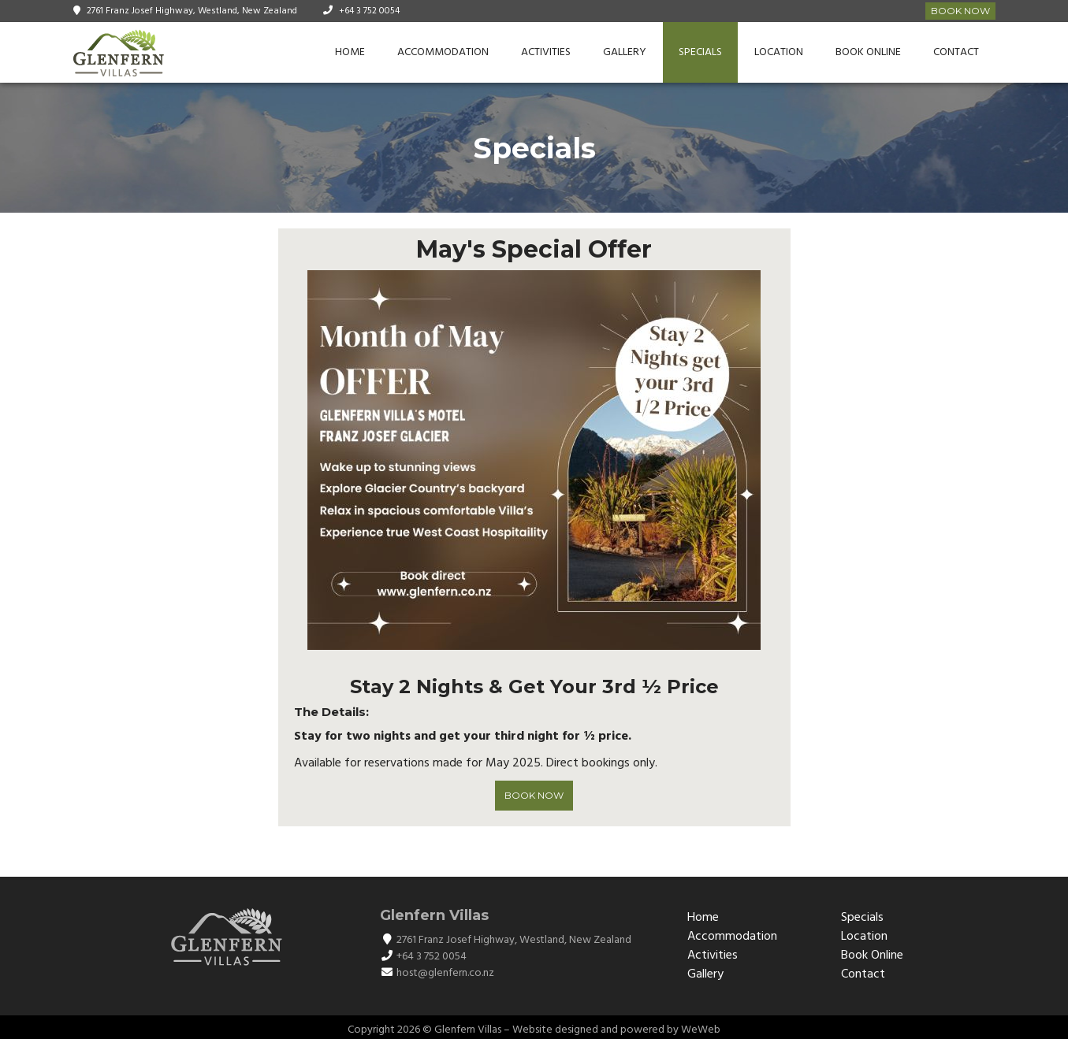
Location (778, 52)
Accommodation (443, 52)
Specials (700, 52)
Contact (956, 52)
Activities (546, 52)
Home (350, 52)
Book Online (868, 52)
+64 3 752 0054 (369, 11)
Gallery (624, 52)
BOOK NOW (534, 795)
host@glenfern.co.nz (445, 973)
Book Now (960, 11)
